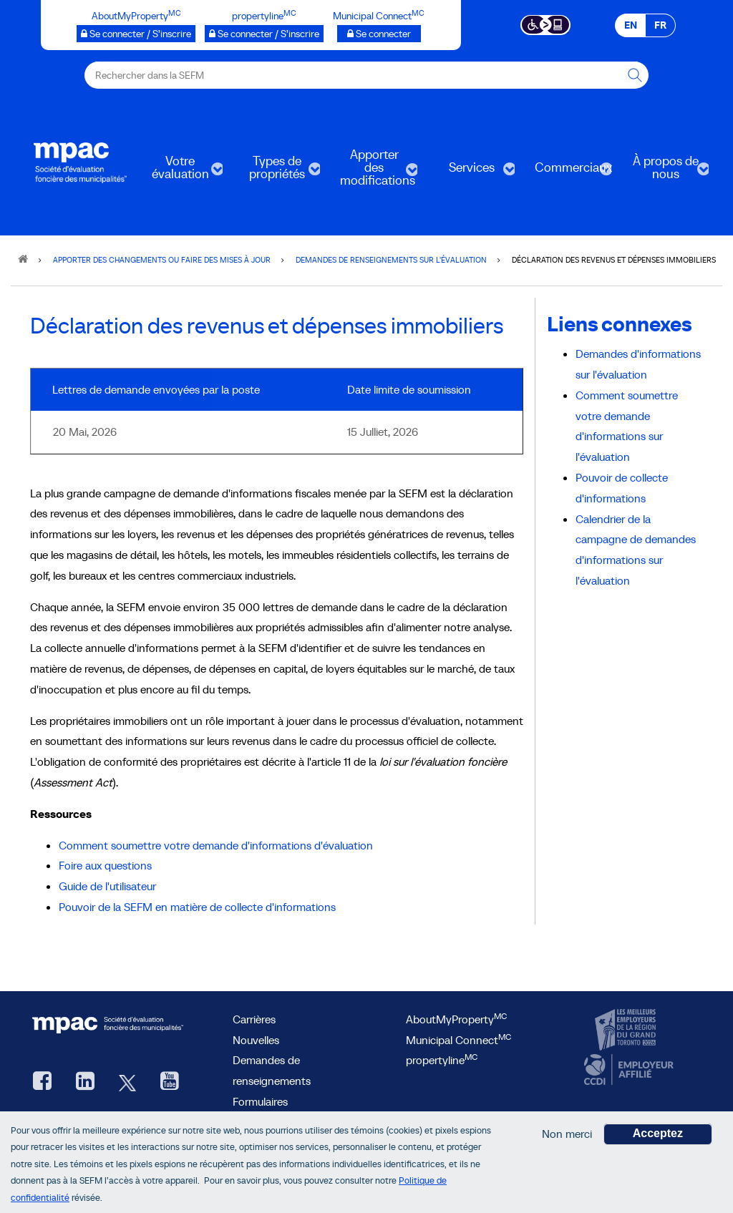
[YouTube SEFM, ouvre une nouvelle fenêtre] (169, 1082)
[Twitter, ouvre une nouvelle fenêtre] (127, 1082)
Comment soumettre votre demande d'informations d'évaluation (216, 845)
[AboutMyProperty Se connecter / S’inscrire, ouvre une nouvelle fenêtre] (136, 33)
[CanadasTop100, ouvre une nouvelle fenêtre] (627, 1030)
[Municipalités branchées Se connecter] (379, 33)
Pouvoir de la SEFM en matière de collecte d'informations (197, 907)
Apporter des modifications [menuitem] (373, 172)
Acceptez (658, 1136)
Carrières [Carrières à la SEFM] (254, 1019)
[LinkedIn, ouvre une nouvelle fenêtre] (85, 1082)
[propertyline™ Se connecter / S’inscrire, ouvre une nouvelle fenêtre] (264, 33)
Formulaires (260, 1101)
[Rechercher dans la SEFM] (635, 75)
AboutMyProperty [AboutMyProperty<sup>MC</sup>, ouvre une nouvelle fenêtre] (456, 1019)
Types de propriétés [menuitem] (275, 172)
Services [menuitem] (470, 172)
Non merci (567, 1136)
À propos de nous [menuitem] (664, 172)
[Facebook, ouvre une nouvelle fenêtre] (42, 1082)
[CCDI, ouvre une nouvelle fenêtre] (627, 1069)
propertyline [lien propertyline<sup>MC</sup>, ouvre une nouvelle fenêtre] (441, 1060)
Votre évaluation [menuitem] (179, 172)
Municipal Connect (458, 1040)
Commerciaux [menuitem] (567, 172)
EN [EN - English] (630, 25)
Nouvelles (256, 1040)
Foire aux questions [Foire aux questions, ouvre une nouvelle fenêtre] (105, 865)
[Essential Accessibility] (546, 23)
